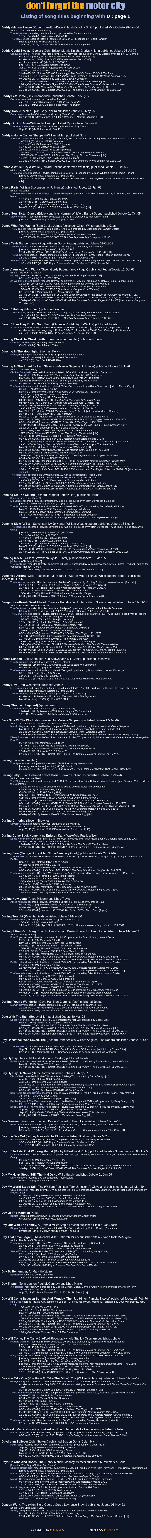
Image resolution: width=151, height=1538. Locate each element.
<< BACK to (39, 1530)
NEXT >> (96, 1530)
